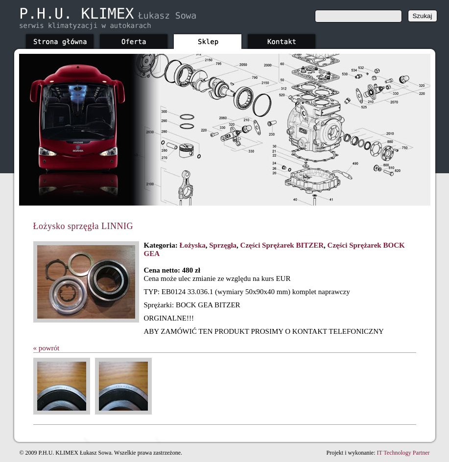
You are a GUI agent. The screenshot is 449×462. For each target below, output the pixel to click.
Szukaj (422, 16)
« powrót (46, 348)
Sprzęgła (222, 245)
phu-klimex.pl (107, 18)
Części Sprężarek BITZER (282, 245)
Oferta (133, 40)
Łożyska (192, 245)
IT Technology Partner (403, 452)
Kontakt (281, 40)
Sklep (207, 40)
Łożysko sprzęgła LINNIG (83, 226)
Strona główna (59, 40)
